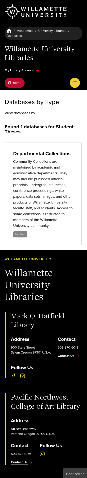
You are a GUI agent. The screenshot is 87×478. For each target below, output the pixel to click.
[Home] (9, 30)
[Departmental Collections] (43, 194)
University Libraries (52, 30)
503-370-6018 (68, 347)
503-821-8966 (21, 453)
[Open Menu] (75, 83)
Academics (25, 30)
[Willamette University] (36, 12)
